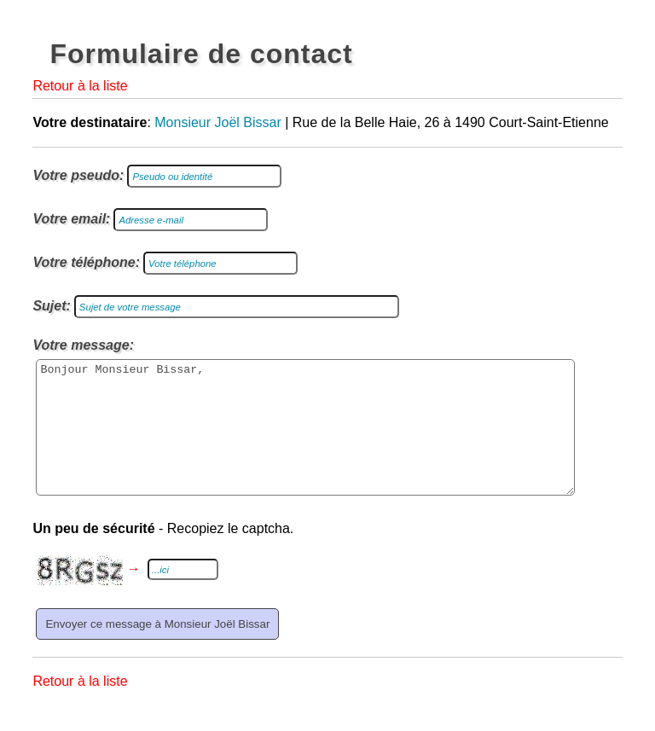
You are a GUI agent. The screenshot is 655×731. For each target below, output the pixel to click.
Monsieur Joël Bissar (217, 122)
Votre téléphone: (86, 262)
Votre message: (83, 345)
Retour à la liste (79, 85)
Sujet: (51, 306)
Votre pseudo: (78, 175)
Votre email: (71, 219)
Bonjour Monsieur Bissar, (305, 440)
